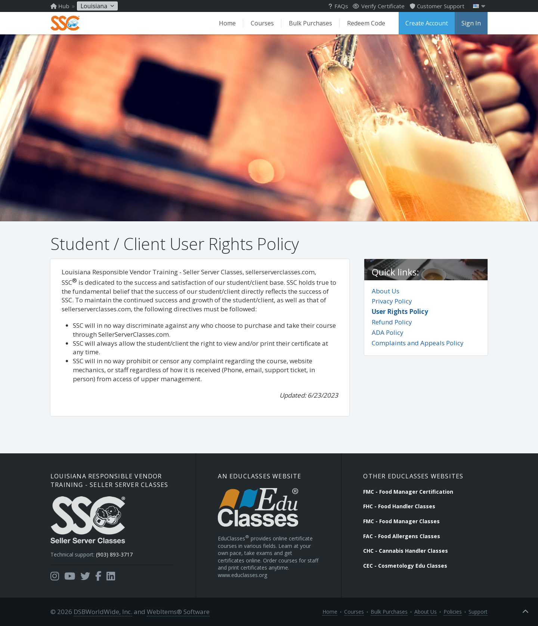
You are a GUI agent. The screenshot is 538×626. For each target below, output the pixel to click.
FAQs (338, 6)
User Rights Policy (400, 311)
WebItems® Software (178, 611)
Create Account (426, 23)
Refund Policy (392, 322)
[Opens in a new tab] (54, 576)
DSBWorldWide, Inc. (103, 611)
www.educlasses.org (242, 575)
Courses (262, 23)
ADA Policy (388, 332)
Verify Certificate (379, 6)
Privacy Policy (392, 301)
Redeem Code (366, 23)
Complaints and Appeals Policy (418, 343)
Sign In (471, 23)
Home (227, 23)
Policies (452, 611)
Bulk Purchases (310, 23)
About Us (385, 291)
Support (478, 611)
